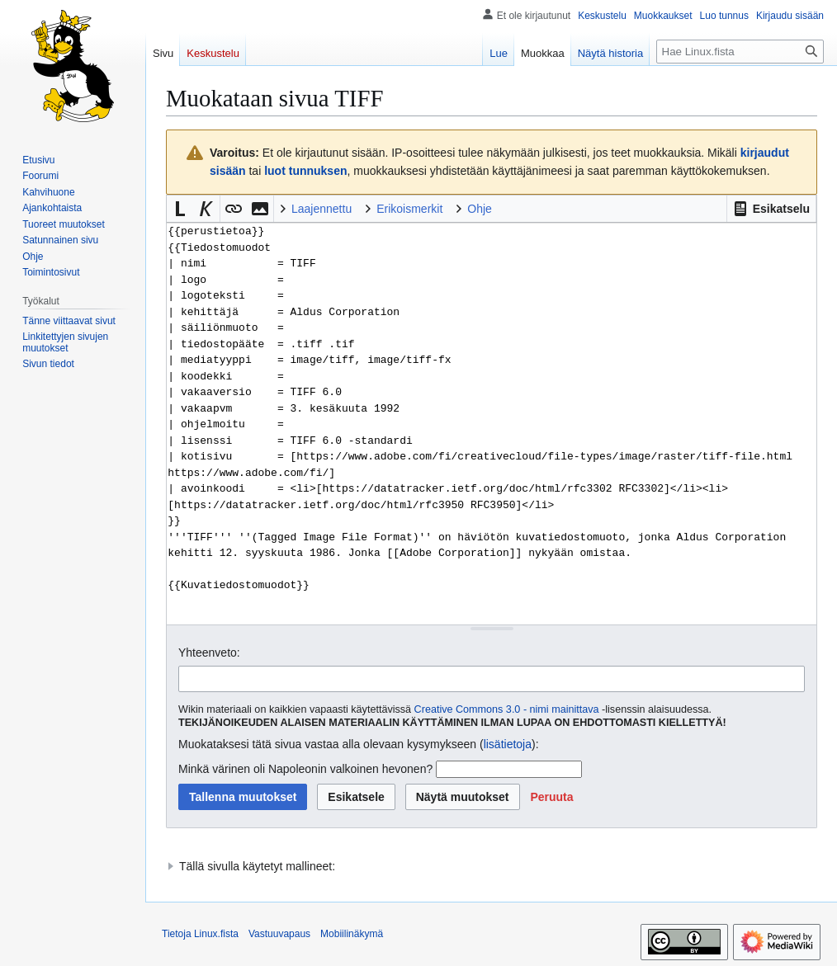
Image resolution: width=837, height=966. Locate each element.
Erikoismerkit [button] (409, 208)
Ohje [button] (479, 208)
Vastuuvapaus (279, 934)
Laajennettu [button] (321, 208)
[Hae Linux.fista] (740, 52)
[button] (771, 209)
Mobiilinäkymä (351, 934)
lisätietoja (508, 744)
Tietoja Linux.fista (200, 934)
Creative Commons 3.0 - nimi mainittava (506, 709)
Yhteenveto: (209, 652)
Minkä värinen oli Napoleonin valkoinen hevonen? (305, 768)
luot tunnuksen (305, 170)
